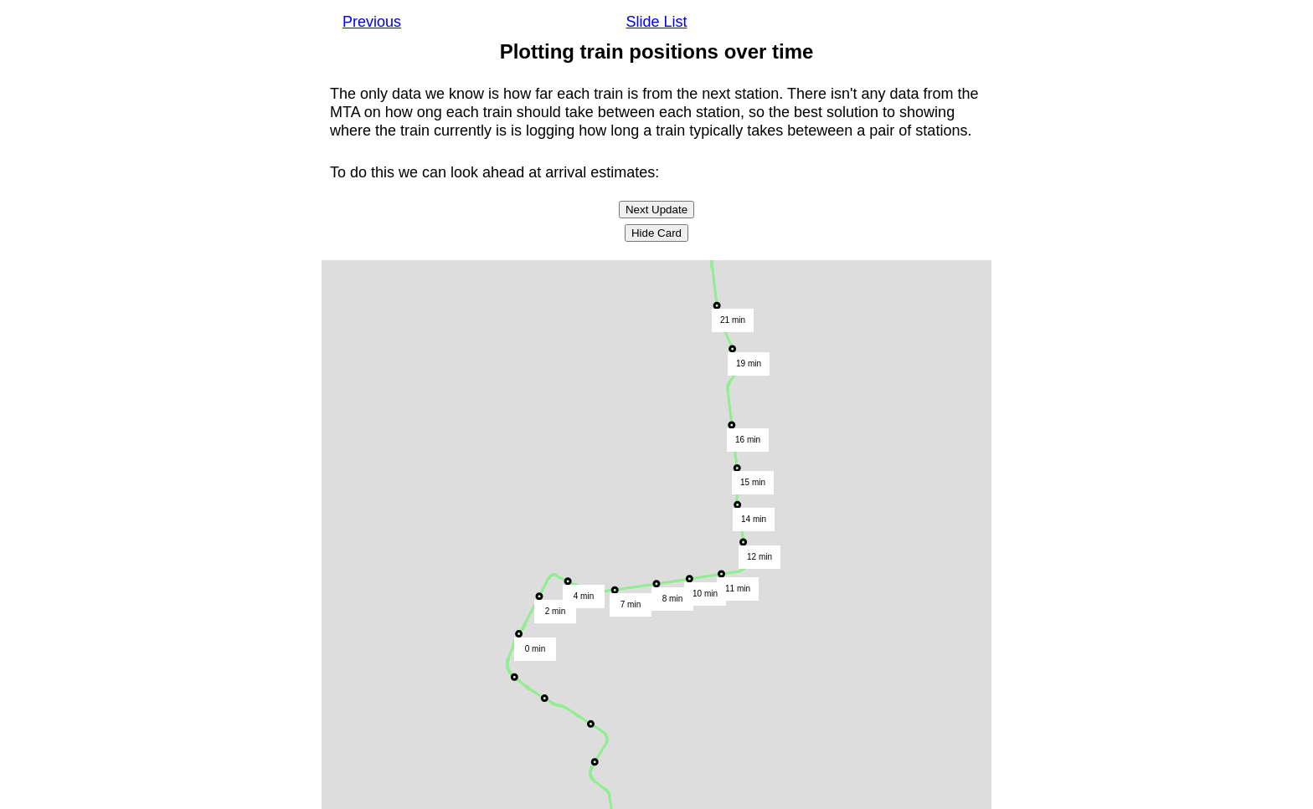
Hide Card (656, 233)
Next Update (656, 209)
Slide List (656, 21)
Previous (371, 21)
